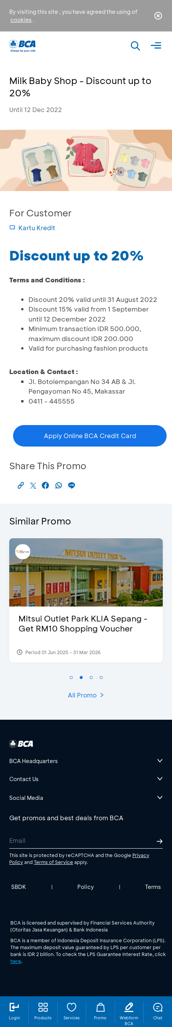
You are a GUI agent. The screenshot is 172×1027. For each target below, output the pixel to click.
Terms (153, 886)
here (15, 961)
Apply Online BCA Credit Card (90, 436)
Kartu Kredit (32, 228)
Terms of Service (53, 862)
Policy (85, 886)
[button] (71, 677)
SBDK (18, 886)
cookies (21, 19)
